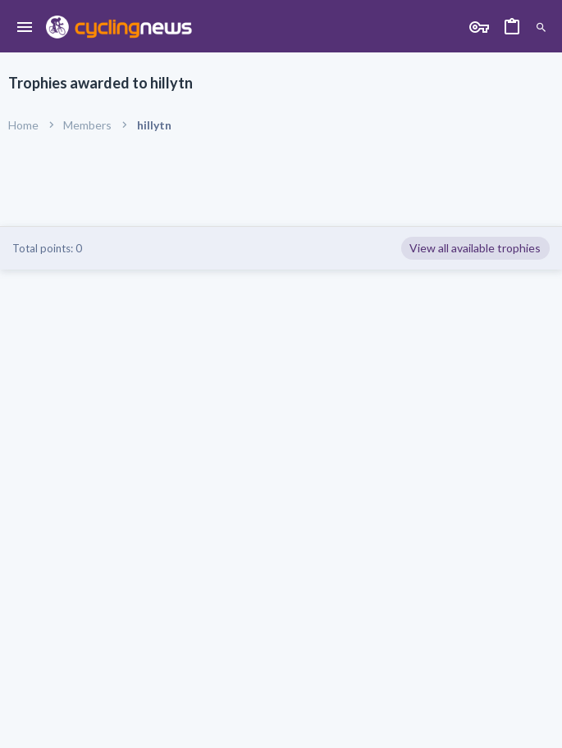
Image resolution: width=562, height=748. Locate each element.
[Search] (541, 28)
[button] (25, 28)
